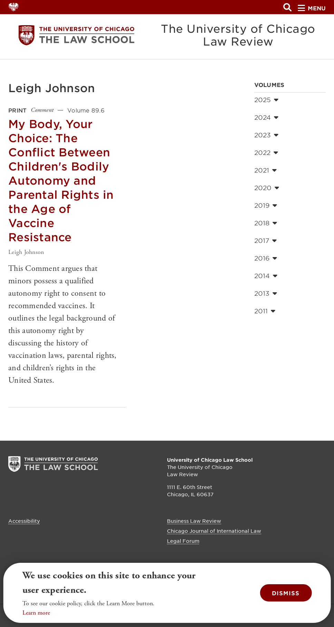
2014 (265, 276)
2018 (265, 223)
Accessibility (24, 521)
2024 (266, 117)
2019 (265, 205)
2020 (266, 188)
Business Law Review (194, 521)
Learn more (36, 613)
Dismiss (285, 592)
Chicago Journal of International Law (214, 531)
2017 (265, 240)
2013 (265, 293)
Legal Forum (183, 541)
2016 (265, 258)
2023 (266, 135)
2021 (265, 170)
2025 (266, 100)
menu (312, 8)
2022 (266, 152)
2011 (264, 311)
